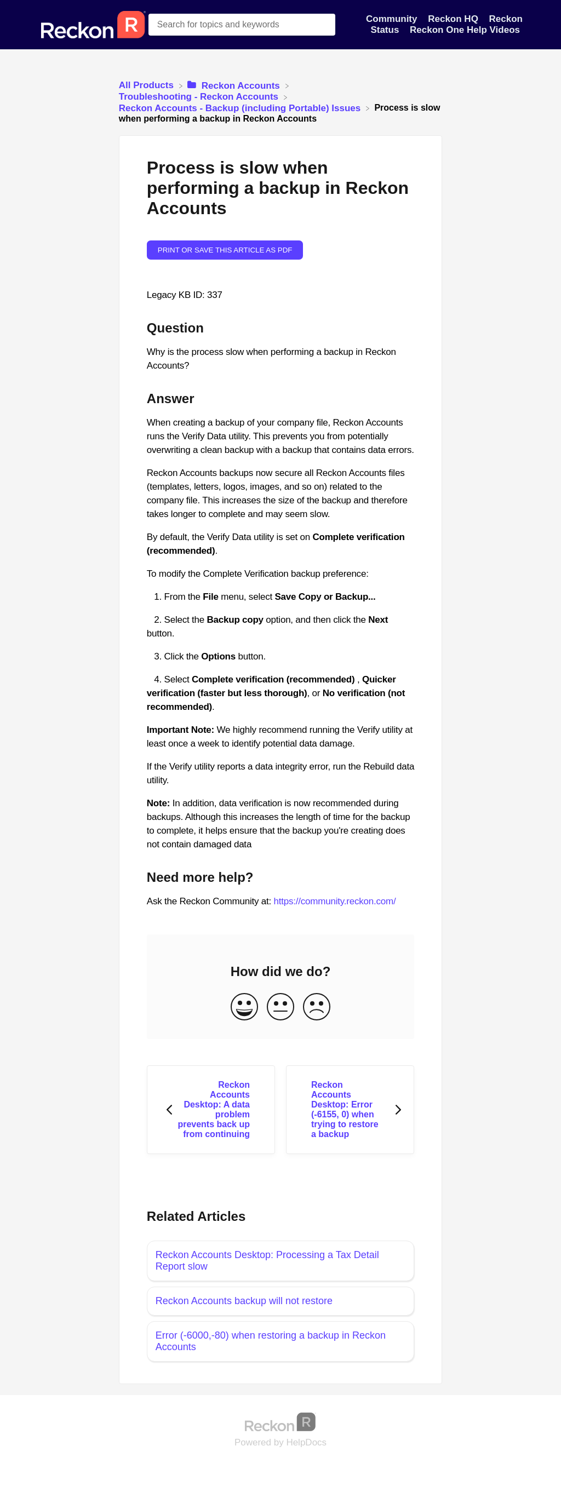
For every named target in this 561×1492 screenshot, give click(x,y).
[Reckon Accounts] (234, 85)
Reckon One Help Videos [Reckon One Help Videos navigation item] (465, 30)
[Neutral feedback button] (280, 1007)
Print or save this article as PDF (225, 250)
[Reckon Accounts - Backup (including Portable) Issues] (241, 107)
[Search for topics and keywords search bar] (242, 25)
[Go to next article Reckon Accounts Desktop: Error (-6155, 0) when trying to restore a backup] (350, 1110)
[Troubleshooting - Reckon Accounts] (200, 96)
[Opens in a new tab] (280, 1421)
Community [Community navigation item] (393, 19)
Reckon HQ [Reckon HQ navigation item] (454, 19)
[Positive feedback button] (244, 1007)
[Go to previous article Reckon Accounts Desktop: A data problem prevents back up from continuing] (211, 1110)
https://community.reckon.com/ (335, 901)
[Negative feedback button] (317, 1007)
